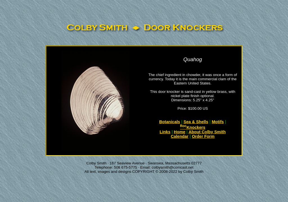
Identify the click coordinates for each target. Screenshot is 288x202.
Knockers (192, 127)
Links (165, 132)
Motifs (218, 122)
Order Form (203, 136)
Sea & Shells (195, 122)
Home (179, 132)
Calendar (179, 136)
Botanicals (169, 122)
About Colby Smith (207, 132)
